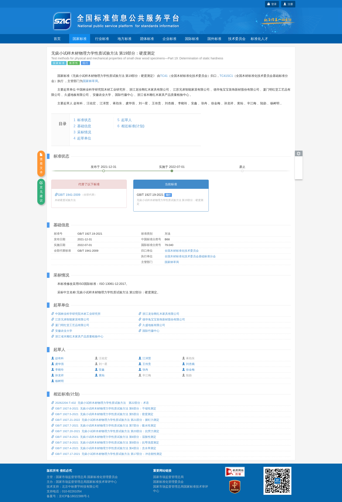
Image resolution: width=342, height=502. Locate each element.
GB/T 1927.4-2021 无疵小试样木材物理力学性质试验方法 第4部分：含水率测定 (103, 448)
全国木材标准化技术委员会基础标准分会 (190, 256)
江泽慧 (145, 358)
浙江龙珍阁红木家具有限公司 (159, 313)
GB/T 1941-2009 (68, 194)
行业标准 (102, 39)
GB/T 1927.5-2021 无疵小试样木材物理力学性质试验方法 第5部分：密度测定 (102, 414)
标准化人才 (259, 39)
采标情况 (84, 132)
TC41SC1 (226, 75)
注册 (288, 4)
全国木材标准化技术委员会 (182, 250)
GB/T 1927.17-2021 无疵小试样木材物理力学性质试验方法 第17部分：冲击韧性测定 (106, 454)
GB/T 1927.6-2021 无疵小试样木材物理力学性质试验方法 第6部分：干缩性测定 (103, 408)
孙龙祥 (57, 375)
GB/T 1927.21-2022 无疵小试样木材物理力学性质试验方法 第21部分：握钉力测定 (105, 419)
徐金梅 (188, 369)
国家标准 (80, 39)
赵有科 (57, 358)
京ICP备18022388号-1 (74, 496)
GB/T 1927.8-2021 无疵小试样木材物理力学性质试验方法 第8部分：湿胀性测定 (103, 436)
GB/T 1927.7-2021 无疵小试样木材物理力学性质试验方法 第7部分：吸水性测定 (103, 425)
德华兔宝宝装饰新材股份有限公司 (162, 319)
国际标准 (192, 39)
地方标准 (125, 39)
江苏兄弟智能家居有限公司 (70, 319)
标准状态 (84, 120)
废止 (242, 166)
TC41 (164, 75)
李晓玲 (57, 369)
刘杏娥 (188, 364)
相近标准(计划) (133, 126)
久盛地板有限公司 (152, 325)
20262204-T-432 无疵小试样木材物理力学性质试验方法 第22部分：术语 (100, 402)
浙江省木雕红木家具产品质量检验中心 (77, 336)
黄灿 (99, 375)
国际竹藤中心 (149, 330)
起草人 (126, 120)
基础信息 (84, 126)
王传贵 (145, 364)
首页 (57, 39)
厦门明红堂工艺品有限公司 (70, 325)
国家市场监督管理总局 (168, 477)
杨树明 (57, 381)
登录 (272, 4)
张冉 (143, 369)
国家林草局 (90, 81)
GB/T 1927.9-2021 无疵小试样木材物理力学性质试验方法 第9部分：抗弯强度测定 (105, 442)
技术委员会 (237, 39)
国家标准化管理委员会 (168, 481)
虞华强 (57, 364)
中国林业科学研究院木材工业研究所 (76, 313)
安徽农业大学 (61, 330)
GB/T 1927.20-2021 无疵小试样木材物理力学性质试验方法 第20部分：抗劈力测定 (105, 431)
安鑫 (99, 369)
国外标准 (214, 39)
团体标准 (147, 39)
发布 (103, 166)
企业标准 (169, 39)
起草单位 (84, 138)
